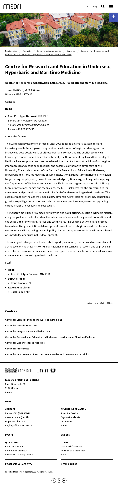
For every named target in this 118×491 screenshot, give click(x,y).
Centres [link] (71, 51)
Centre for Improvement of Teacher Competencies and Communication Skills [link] (47, 354)
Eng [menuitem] (95, 6)
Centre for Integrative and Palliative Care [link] (27, 331)
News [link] (8, 401)
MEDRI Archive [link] (69, 464)
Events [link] (9, 434)
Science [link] (65, 434)
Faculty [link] (27, 51)
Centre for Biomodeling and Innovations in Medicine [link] (33, 319)
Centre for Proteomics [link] (17, 348)
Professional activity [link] (18, 464)
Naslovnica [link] (11, 51)
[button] (103, 6)
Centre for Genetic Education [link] (21, 325)
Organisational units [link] (49, 51)
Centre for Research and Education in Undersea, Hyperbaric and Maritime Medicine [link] (50, 337)
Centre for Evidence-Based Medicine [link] (25, 342)
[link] (113, 17)
